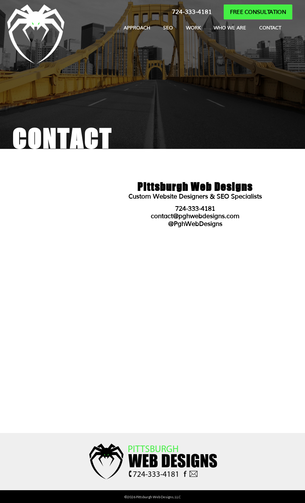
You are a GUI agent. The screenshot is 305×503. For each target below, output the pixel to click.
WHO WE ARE (230, 28)
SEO (168, 28)
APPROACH (137, 28)
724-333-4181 (192, 12)
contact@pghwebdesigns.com (195, 216)
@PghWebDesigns (195, 224)
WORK (193, 28)
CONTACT (270, 28)
